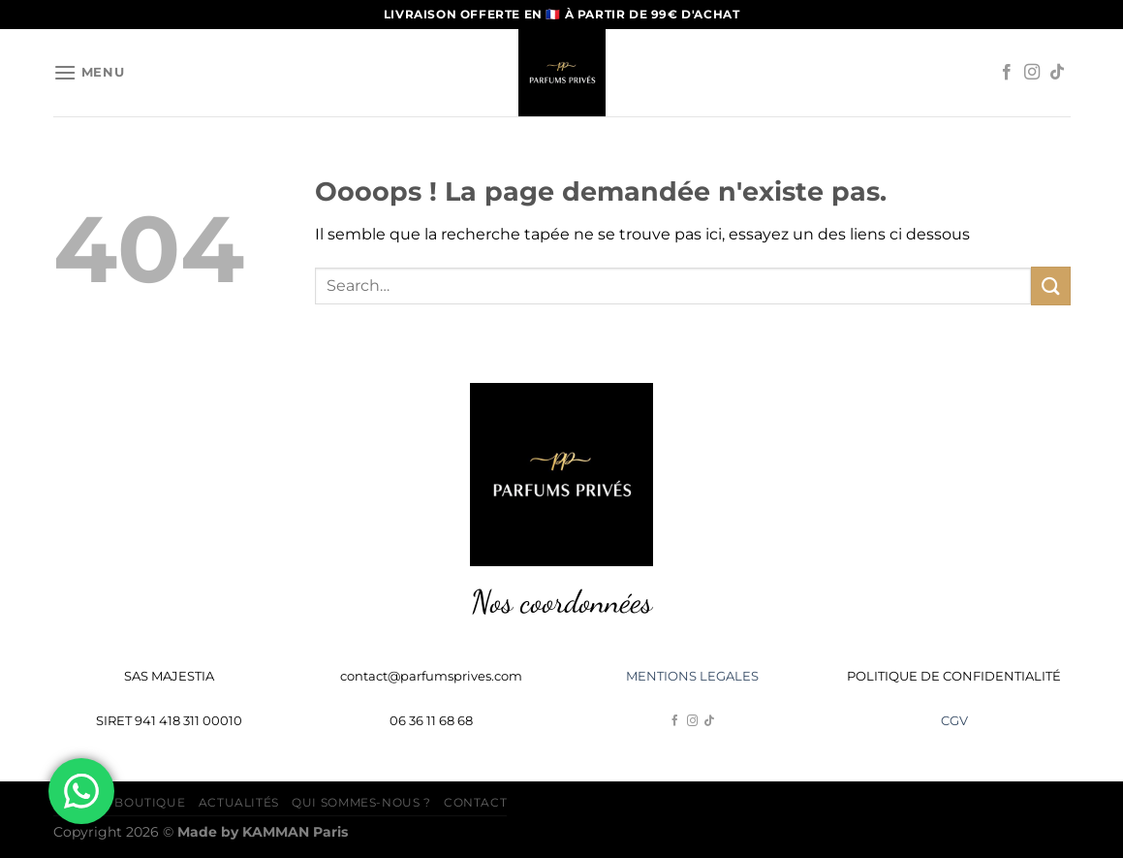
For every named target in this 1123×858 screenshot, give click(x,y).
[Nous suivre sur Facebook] (1006, 72)
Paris (295, 832)
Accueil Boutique (119, 802)
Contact (475, 802)
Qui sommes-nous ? (361, 802)
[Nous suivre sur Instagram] (1032, 72)
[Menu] (89, 72)
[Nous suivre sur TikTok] (1057, 72)
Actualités (239, 802)
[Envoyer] (1050, 285)
